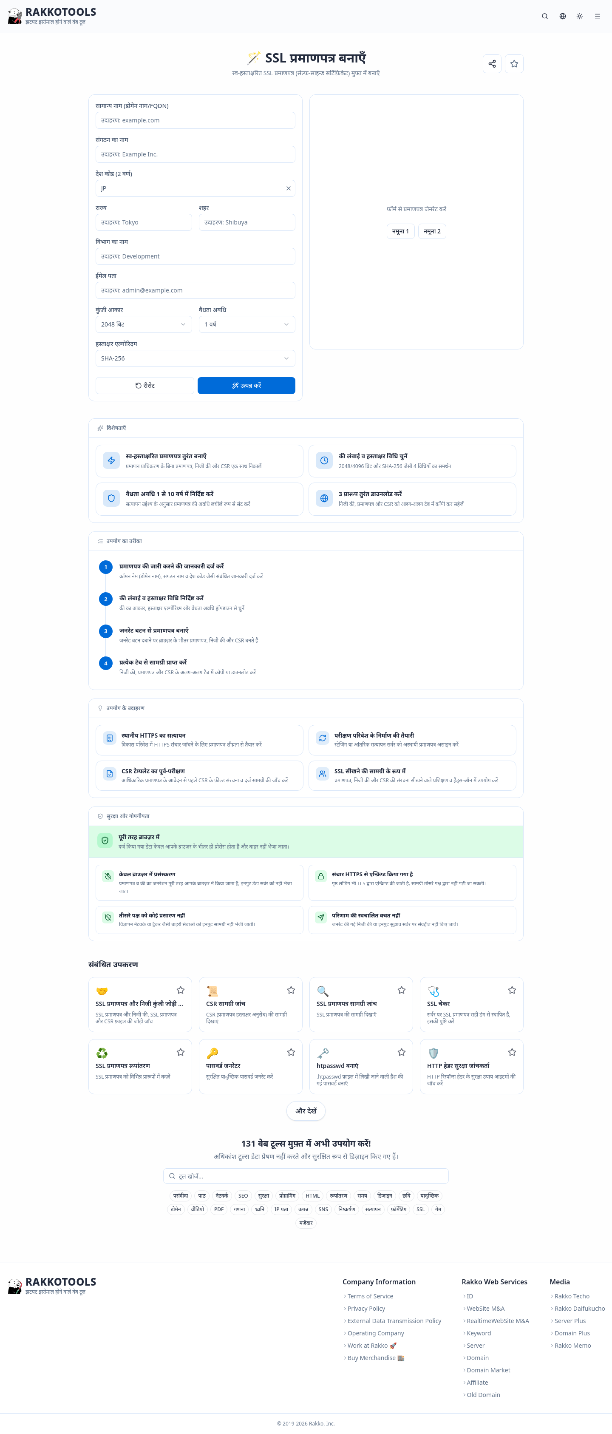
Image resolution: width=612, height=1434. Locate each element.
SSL (420, 1209)
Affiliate (475, 1382)
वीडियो (197, 1209)
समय (362, 1195)
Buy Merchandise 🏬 (374, 1358)
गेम (438, 1209)
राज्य (101, 208)
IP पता (281, 1209)
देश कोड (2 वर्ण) (114, 174)
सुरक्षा (263, 1195)
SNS (324, 1209)
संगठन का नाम (112, 140)
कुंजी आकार (109, 310)
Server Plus (568, 1321)
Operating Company (373, 1333)
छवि (406, 1195)
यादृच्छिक (430, 1195)
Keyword (476, 1333)
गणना (239, 1209)
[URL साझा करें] (492, 63)
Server (473, 1345)
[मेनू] (597, 16)
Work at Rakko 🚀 (370, 1345)
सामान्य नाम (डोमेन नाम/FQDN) (132, 106)
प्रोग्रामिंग (287, 1195)
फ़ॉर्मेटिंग (398, 1209)
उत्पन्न (303, 1209)
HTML (313, 1195)
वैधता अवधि (212, 310)
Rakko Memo (570, 1345)
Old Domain (481, 1395)
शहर (204, 208)
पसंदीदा (180, 1195)
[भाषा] (563, 16)
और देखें (306, 1111)
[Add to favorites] (181, 990)
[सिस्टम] (579, 16)
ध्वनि (259, 1209)
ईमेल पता (106, 276)
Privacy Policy (364, 1308)
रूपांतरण (338, 1195)
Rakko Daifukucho (577, 1308)
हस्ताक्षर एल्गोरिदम (116, 344)
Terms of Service (368, 1296)
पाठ (201, 1195)
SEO (243, 1195)
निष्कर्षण (346, 1209)
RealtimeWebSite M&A (496, 1321)
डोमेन (176, 1209)
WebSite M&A (483, 1308)
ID (467, 1296)
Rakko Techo (569, 1296)
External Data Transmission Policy (392, 1321)
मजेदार (305, 1223)
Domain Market (486, 1370)
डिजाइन (384, 1195)
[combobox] (144, 324)
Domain (475, 1358)
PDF (219, 1209)
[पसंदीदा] (514, 63)
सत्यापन (373, 1209)
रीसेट (145, 385)
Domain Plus (570, 1333)
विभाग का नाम (112, 242)
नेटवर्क (222, 1195)
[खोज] (544, 16)
